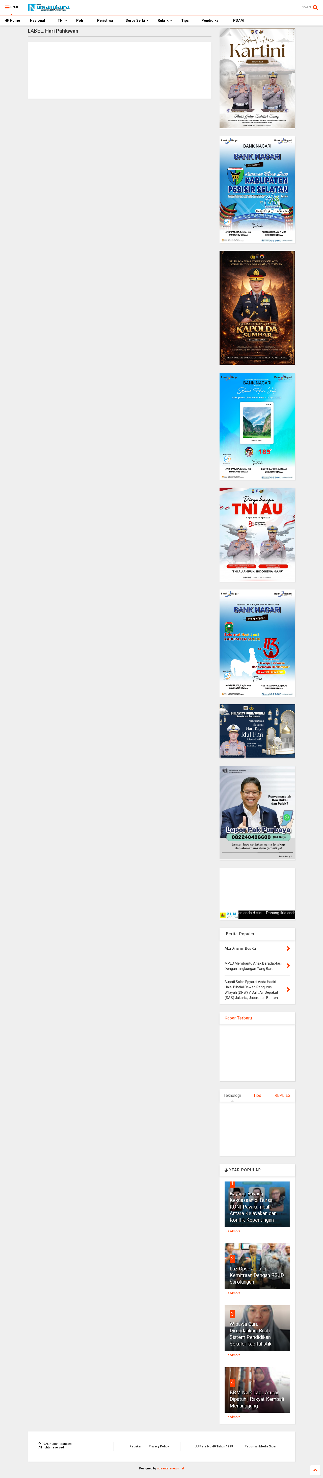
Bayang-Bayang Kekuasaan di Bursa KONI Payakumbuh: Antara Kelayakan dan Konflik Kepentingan (253, 1207)
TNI (62, 20)
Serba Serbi (137, 20)
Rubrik (165, 20)
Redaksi (135, 1446)
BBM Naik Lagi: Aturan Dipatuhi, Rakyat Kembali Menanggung (257, 1399)
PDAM (238, 20)
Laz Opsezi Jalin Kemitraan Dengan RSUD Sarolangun (257, 1275)
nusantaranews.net (170, 1468)
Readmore (233, 1231)
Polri (80, 20)
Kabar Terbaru (238, 1018)
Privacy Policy (159, 1446)
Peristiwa (105, 20)
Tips (185, 20)
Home (12, 20)
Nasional (37, 20)
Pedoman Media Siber (261, 1446)
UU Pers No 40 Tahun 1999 (214, 1446)
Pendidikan (211, 20)
